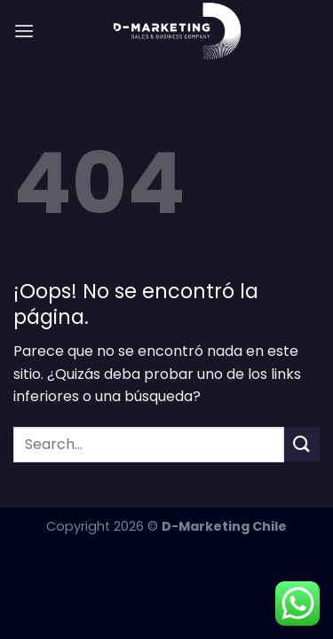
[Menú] (24, 30)
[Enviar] (302, 444)
